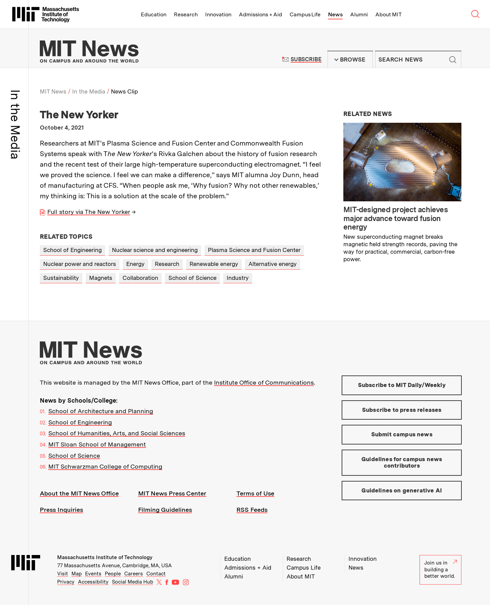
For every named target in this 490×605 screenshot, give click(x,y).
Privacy (66, 582)
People (113, 574)
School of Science (192, 277)
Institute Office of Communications (264, 382)
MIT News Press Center (172, 493)
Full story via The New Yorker (88, 211)
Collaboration (140, 277)
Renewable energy (214, 264)
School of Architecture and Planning (100, 411)
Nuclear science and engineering (155, 250)
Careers (133, 574)
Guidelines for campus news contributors (401, 462)
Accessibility (93, 582)
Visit (62, 574)
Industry (238, 277)
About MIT (388, 14)
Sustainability (61, 277)
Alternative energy (272, 264)
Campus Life (305, 14)
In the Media (88, 91)
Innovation (218, 14)
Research (186, 14)
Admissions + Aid (260, 14)
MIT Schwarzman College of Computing (105, 466)
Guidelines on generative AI (401, 490)
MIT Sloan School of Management (97, 444)
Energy (135, 264)
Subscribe (306, 59)
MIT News (53, 91)
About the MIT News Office (79, 493)
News (335, 14)
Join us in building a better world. (440, 569)
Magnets (100, 277)
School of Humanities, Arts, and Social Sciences (116, 433)
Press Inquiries (61, 509)
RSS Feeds (251, 509)
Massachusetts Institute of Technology (104, 557)
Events (93, 574)
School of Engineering (72, 250)
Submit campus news (401, 434)
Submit (452, 59)
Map (76, 574)
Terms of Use (255, 493)
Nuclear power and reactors (79, 264)
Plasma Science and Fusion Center (254, 250)
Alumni (359, 14)
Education (153, 14)
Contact (156, 574)
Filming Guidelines (165, 509)
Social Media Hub (132, 582)
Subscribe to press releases (402, 409)
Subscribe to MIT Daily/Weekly (402, 385)
